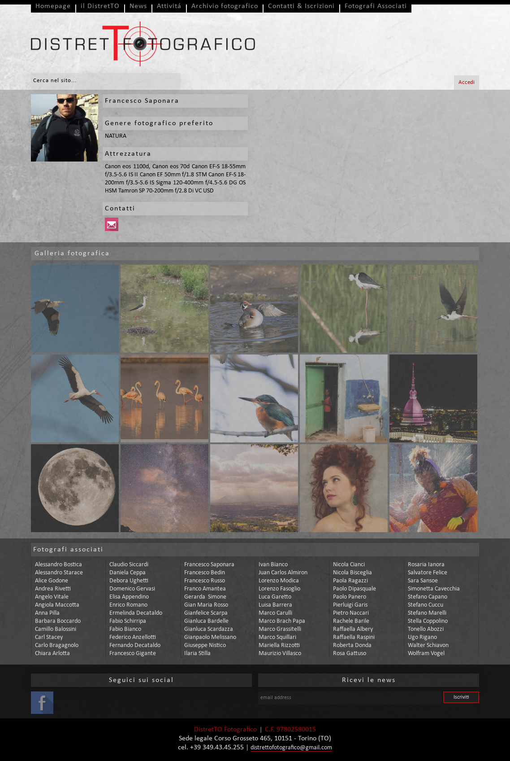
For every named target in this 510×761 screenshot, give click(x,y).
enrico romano (128, 605)
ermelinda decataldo (135, 613)
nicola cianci (349, 564)
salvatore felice (427, 572)
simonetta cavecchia (434, 589)
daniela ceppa (127, 572)
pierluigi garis (350, 605)
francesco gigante (132, 653)
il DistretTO (100, 6)
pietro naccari (351, 613)
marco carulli (275, 613)
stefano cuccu (425, 605)
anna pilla (47, 613)
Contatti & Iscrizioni (301, 6)
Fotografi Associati (376, 6)
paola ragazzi (350, 580)
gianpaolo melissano (210, 637)
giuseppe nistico (205, 645)
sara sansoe (423, 580)
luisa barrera (275, 605)
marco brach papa (282, 621)
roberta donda (352, 645)
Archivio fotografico (224, 6)
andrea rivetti (53, 589)
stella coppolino (428, 621)
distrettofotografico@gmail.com (291, 747)
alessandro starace (59, 572)
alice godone (51, 580)
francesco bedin (204, 572)
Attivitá (169, 6)
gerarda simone (205, 597)
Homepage (53, 6)
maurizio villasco (280, 653)
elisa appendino (129, 597)
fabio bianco (125, 629)
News (138, 6)
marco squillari (277, 637)
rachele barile (351, 621)
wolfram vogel (426, 653)
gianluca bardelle (206, 621)
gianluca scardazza (208, 629)
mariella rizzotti (279, 645)
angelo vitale (52, 597)
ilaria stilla (197, 653)
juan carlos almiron (283, 572)
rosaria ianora (426, 564)
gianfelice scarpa (206, 613)
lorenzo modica (279, 580)
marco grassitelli (280, 629)
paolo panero (349, 597)
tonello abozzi (426, 629)
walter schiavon (428, 645)
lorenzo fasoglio (279, 589)
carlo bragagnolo (56, 645)
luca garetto (275, 597)
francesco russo (204, 580)
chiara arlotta (52, 653)
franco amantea (205, 589)
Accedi (466, 82)
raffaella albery (353, 629)
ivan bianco (273, 564)
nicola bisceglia (352, 572)
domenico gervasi (132, 589)
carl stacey (49, 637)
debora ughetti (128, 580)
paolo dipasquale (354, 589)
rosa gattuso (349, 653)
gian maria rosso (206, 605)
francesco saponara (209, 564)
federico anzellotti (132, 637)
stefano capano (427, 597)
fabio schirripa (127, 621)
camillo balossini (55, 629)
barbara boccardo (58, 621)
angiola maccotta (57, 605)
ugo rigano (422, 637)
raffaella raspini (354, 637)
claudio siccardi (128, 564)
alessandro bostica (58, 564)
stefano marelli (427, 613)
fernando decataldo (134, 645)
